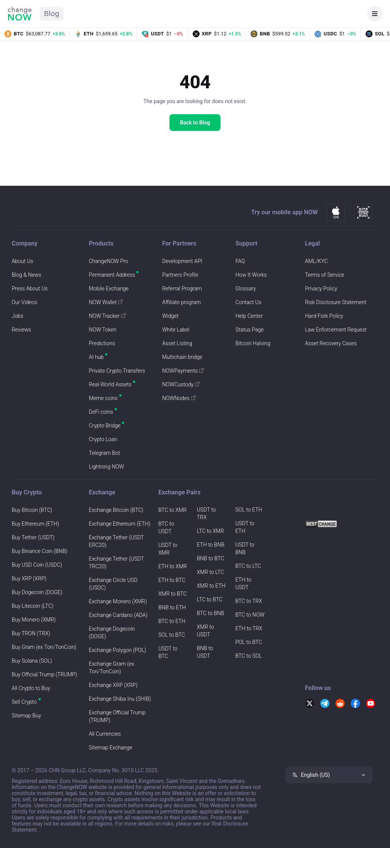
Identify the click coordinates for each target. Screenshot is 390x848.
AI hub (96, 357)
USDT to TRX (206, 513)
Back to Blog (195, 123)
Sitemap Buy (26, 716)
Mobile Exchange (108, 288)
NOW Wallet (106, 302)
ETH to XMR (172, 566)
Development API (182, 261)
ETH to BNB (211, 545)
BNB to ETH (172, 607)
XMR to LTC (210, 572)
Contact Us (248, 302)
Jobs (17, 316)
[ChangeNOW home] (20, 14)
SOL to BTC (171, 635)
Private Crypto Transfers (117, 371)
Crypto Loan (103, 439)
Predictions (102, 343)
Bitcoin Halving (252, 343)
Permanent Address (112, 275)
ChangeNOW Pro (108, 261)
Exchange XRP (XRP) (113, 685)
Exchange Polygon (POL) (117, 650)
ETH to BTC (171, 580)
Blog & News (27, 275)
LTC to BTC (209, 599)
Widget (170, 316)
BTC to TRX (248, 601)
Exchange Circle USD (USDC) (113, 584)
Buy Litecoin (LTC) (33, 606)
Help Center (249, 316)
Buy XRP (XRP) (29, 578)
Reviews (21, 330)
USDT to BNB (244, 548)
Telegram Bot (104, 453)
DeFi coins (101, 412)
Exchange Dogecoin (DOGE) (112, 632)
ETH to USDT (243, 583)
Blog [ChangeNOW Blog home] (51, 14)
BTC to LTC (248, 566)
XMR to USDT (205, 631)
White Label (176, 330)
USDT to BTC (167, 652)
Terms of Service (324, 275)
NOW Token (102, 330)
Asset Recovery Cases (331, 343)
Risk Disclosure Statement (335, 302)
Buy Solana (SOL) (32, 661)
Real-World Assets (110, 384)
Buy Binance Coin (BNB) (39, 551)
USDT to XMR (167, 549)
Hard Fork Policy (324, 316)
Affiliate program (181, 302)
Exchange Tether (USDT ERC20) (116, 541)
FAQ (240, 261)
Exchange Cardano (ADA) (118, 615)
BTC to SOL (248, 656)
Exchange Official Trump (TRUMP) (117, 716)
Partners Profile (180, 275)
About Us (22, 261)
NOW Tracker (107, 316)
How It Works (251, 275)
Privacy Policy (321, 288)
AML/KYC (316, 261)
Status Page (249, 330)
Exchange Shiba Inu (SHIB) (120, 699)
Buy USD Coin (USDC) (37, 565)
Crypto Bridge (104, 425)
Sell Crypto (24, 702)
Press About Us (30, 288)
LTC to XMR (210, 531)
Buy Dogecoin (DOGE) (37, 592)
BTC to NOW (250, 615)
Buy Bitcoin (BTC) (32, 510)
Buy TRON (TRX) (31, 633)
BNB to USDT (205, 652)
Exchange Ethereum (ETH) (119, 524)
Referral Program (182, 288)
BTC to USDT (166, 527)
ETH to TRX (248, 628)
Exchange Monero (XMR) (118, 601)
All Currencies (105, 734)
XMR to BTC (172, 594)
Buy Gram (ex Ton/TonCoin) (44, 647)
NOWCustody (181, 384)
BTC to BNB (210, 613)
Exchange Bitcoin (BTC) (116, 510)
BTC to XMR (172, 510)
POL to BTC (248, 642)
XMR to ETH (211, 586)
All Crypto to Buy (31, 688)
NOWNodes (179, 398)
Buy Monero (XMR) (34, 620)
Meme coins (103, 398)
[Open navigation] (374, 13)
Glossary (245, 288)
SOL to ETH (248, 510)
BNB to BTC (210, 558)
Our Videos (24, 302)
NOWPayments (183, 371)
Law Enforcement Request (336, 330)
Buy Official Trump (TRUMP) (44, 674)
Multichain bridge (182, 357)
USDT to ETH (244, 527)
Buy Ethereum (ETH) (35, 524)
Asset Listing (177, 343)
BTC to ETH (171, 621)
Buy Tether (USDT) (33, 537)
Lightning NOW (106, 467)
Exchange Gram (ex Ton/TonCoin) (111, 667)
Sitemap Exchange (110, 747)
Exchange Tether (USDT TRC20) (116, 562)
